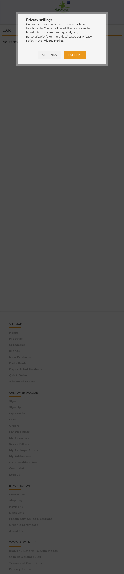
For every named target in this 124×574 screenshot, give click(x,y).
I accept (75, 55)
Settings (49, 55)
